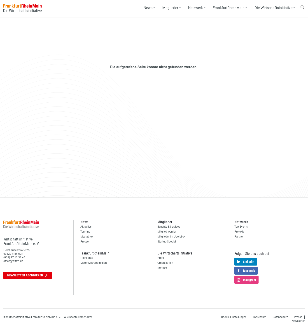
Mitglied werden (167, 231)
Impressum (259, 317)
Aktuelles (85, 226)
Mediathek (86, 236)
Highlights (86, 257)
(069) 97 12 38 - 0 (14, 257)
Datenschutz (280, 317)
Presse (84, 241)
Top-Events (241, 226)
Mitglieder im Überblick (171, 236)
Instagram (246, 280)
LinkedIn (245, 262)
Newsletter (27, 275)
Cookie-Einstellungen (234, 317)
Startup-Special (166, 241)
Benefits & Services (168, 226)
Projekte (239, 231)
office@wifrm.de (13, 261)
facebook (246, 271)
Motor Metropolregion (93, 262)
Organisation (165, 262)
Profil (160, 257)
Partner (238, 236)
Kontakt (162, 267)
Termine (85, 231)
